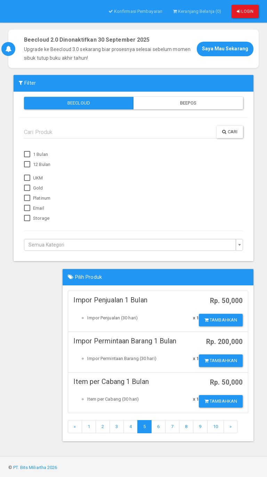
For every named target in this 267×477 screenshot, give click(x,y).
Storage (36, 218)
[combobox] (133, 245)
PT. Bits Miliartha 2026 (35, 467)
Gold (33, 188)
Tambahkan (220, 320)
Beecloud (78, 103)
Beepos (188, 103)
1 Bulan (36, 154)
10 (215, 426)
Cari (229, 131)
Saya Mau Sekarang (225, 48)
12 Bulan (37, 164)
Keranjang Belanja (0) (197, 11)
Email (34, 208)
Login (245, 11)
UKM (33, 178)
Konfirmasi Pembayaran (135, 11)
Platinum (37, 198)
